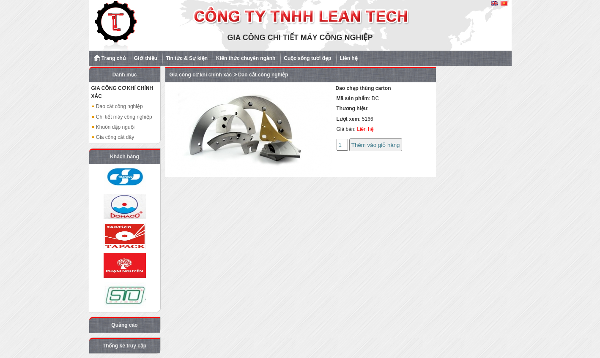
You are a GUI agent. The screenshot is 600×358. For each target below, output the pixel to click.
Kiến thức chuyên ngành (245, 58)
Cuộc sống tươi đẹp (307, 58)
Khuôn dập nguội (113, 127)
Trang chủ (110, 57)
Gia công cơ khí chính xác (201, 75)
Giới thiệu (145, 58)
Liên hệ (348, 58)
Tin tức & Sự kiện (187, 58)
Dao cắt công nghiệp (117, 106)
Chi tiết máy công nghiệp (121, 117)
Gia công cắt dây (112, 137)
